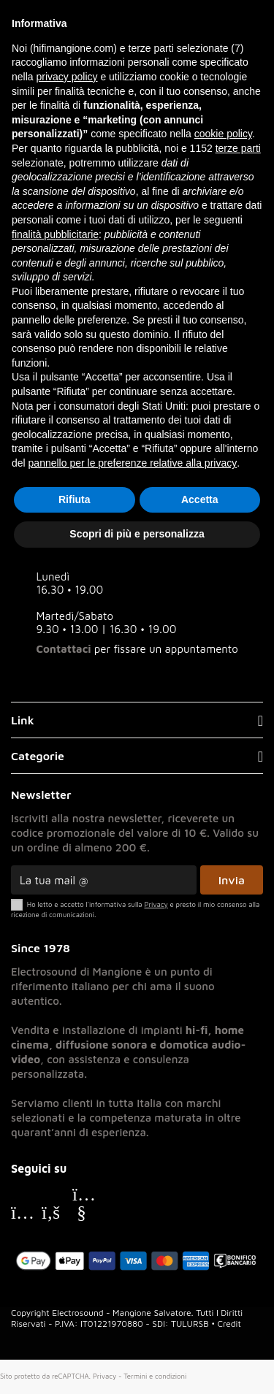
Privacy (104, 1376)
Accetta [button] (199, 499)
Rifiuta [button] (74, 499)
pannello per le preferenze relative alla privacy (132, 463)
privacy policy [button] (66, 77)
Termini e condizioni (154, 1376)
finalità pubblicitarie (55, 234)
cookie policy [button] (223, 133)
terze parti (238, 148)
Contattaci (64, 649)
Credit (229, 1323)
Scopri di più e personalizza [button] (136, 534)
